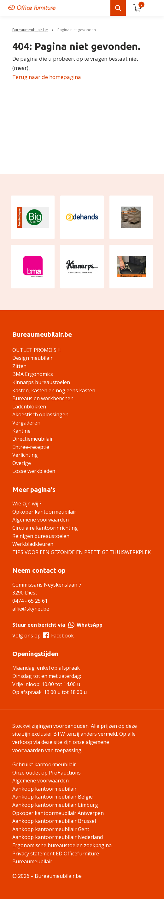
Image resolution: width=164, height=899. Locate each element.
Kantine (21, 430)
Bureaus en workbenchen (42, 398)
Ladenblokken (29, 406)
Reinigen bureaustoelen (40, 536)
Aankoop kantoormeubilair (44, 788)
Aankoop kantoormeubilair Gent (50, 829)
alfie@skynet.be (30, 608)
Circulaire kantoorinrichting (45, 527)
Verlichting (25, 454)
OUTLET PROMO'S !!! (36, 350)
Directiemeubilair (32, 438)
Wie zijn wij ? (27, 503)
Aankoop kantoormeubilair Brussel (54, 821)
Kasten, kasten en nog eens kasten (53, 390)
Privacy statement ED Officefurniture (55, 853)
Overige (21, 463)
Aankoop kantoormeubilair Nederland (57, 837)
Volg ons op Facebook (43, 635)
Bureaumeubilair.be (30, 30)
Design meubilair (32, 357)
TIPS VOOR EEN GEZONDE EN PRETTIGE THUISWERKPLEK (81, 552)
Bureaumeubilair (32, 861)
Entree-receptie (30, 446)
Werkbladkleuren (32, 543)
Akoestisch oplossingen (40, 414)
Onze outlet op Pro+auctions (46, 772)
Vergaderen (26, 422)
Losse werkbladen (33, 471)
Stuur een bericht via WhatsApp (57, 624)
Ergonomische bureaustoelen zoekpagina (62, 845)
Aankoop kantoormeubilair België (52, 796)
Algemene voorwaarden (40, 519)
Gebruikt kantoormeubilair (44, 764)
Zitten (19, 366)
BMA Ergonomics (32, 374)
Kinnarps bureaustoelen (41, 382)
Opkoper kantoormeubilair (44, 511)
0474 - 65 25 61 (30, 600)
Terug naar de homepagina (46, 77)
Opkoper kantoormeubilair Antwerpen (58, 813)
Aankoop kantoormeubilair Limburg (55, 804)
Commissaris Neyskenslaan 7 (46, 584)
